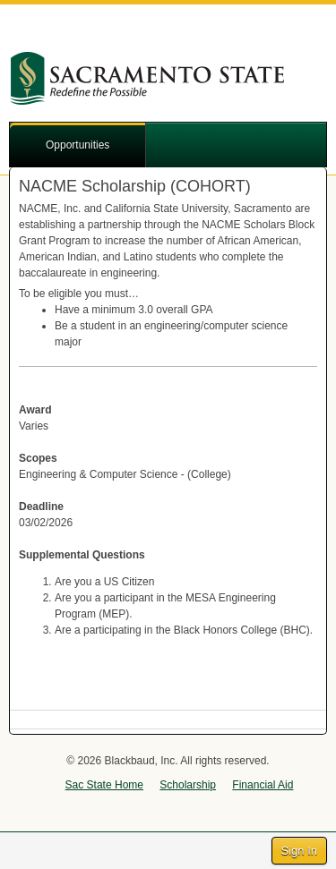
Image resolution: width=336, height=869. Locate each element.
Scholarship (187, 785)
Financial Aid (262, 785)
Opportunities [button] (77, 145)
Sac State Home (104, 785)
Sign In (299, 850)
